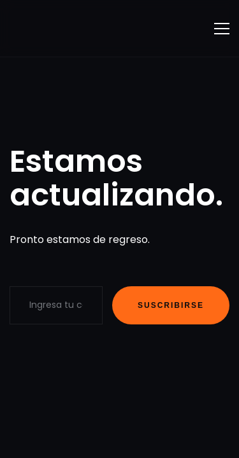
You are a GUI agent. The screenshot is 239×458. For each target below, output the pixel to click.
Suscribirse (171, 305)
